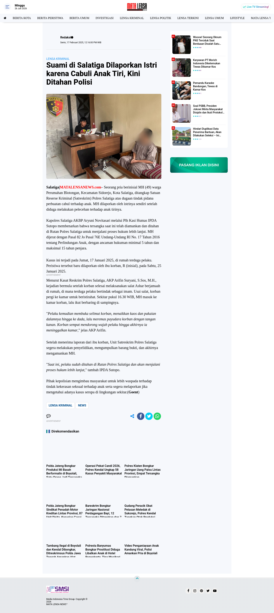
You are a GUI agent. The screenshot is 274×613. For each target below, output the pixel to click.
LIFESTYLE (237, 18)
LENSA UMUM (214, 18)
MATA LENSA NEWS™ (57, 604)
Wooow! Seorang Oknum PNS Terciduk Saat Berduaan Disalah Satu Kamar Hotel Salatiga (207, 41)
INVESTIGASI (105, 18)
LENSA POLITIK (160, 18)
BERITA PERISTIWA (50, 18)
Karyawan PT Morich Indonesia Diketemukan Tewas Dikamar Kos (206, 63)
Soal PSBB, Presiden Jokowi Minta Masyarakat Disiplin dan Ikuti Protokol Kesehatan (208, 109)
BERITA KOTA (22, 18)
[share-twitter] (149, 416)
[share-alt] (132, 416)
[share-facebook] (140, 416)
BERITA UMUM (79, 18)
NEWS (82, 405)
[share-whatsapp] (157, 416)
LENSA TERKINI (188, 18)
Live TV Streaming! (258, 6)
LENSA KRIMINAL (132, 18)
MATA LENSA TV (262, 18)
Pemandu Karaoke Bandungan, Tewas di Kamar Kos (205, 86)
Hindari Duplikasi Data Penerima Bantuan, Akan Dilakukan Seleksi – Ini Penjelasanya (207, 132)
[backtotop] (137, 579)
